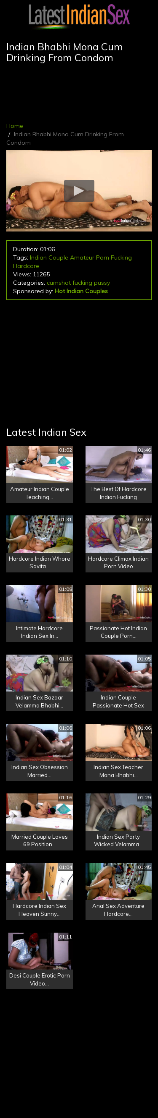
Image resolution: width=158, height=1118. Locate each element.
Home (14, 126)
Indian (38, 257)
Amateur (82, 257)
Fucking (121, 257)
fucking (82, 282)
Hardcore (26, 266)
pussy (102, 282)
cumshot (59, 282)
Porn (102, 257)
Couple (58, 257)
